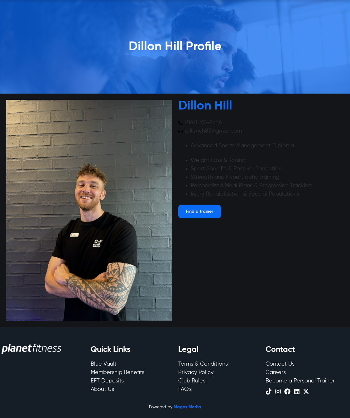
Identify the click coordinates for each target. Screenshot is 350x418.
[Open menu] (199, 211)
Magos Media (187, 407)
